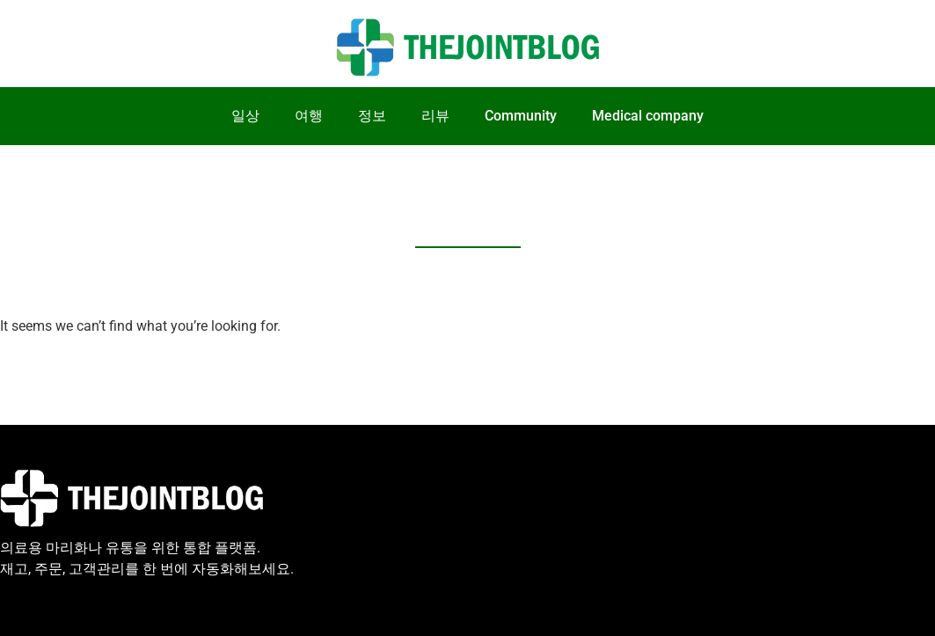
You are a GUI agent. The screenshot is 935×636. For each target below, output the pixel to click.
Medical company (648, 115)
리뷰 (435, 115)
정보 (372, 115)
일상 (245, 115)
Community (521, 115)
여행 (309, 115)
